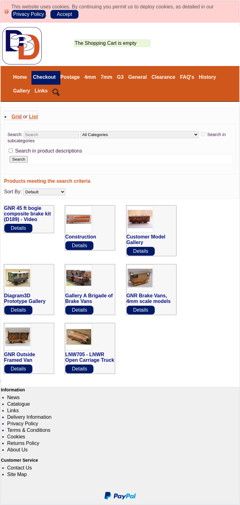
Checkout (43, 77)
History (207, 77)
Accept (64, 14)
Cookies (16, 436)
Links (41, 90)
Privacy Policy (28, 14)
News (13, 397)
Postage (70, 77)
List (33, 116)
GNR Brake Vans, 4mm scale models (148, 298)
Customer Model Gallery (145, 239)
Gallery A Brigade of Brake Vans (89, 298)
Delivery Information (29, 417)
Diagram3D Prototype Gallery (24, 298)
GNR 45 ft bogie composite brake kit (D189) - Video (27, 213)
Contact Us (19, 467)
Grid (17, 116)
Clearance (164, 77)
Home (20, 77)
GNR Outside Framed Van (19, 357)
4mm (90, 77)
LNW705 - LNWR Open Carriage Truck (89, 357)
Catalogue (18, 404)
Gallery (21, 90)
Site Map (17, 474)
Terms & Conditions (28, 430)
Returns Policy (23, 443)
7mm (106, 77)
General (137, 77)
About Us (17, 449)
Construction (80, 236)
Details (18, 228)
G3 (120, 77)
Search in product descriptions (48, 150)
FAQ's (187, 77)
